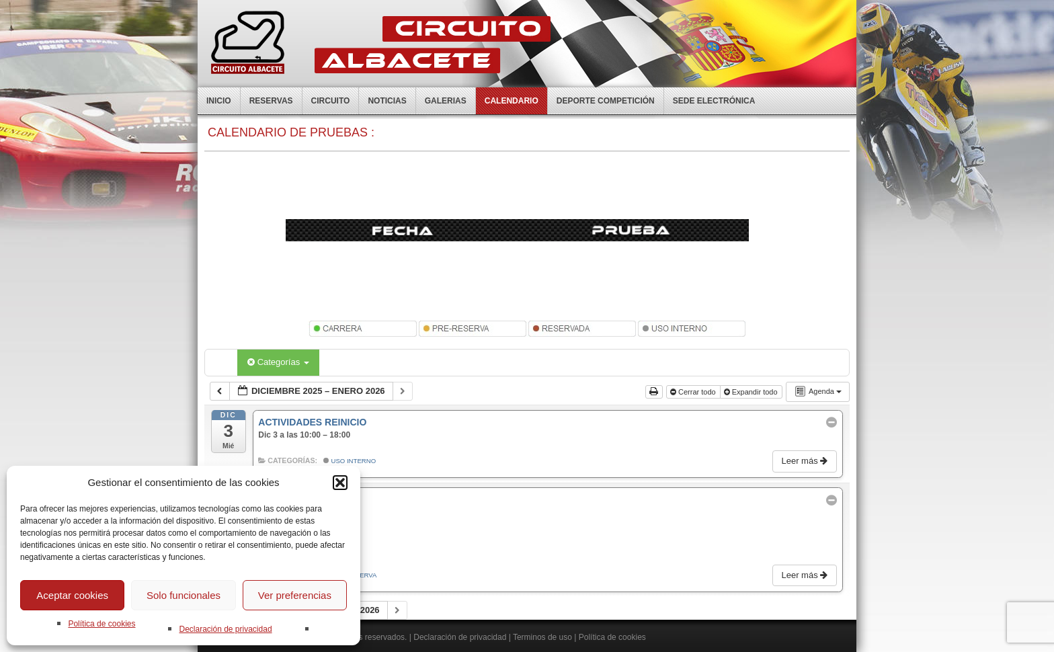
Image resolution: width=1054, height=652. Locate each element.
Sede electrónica (714, 101)
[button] (340, 482)
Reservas (271, 101)
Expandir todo (752, 392)
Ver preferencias (294, 595)
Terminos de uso (542, 637)
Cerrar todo (694, 392)
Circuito (330, 101)
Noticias (387, 101)
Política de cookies (101, 623)
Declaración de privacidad (225, 629)
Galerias (446, 101)
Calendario (511, 101)
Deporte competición (606, 101)
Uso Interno (349, 460)
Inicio (218, 101)
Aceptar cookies (72, 595)
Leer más (805, 461)
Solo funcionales (183, 595)
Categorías (278, 362)
